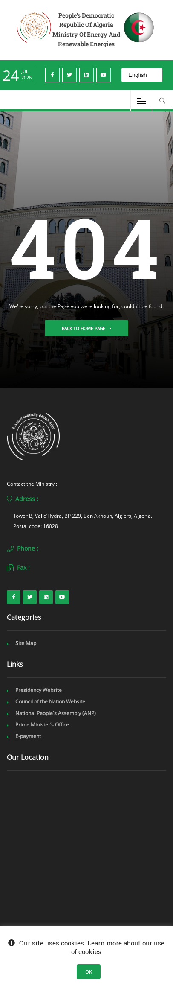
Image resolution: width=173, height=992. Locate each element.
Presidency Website (38, 690)
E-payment (28, 736)
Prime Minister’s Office (42, 724)
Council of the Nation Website (50, 701)
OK (88, 972)
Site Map (25, 643)
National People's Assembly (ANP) (55, 713)
